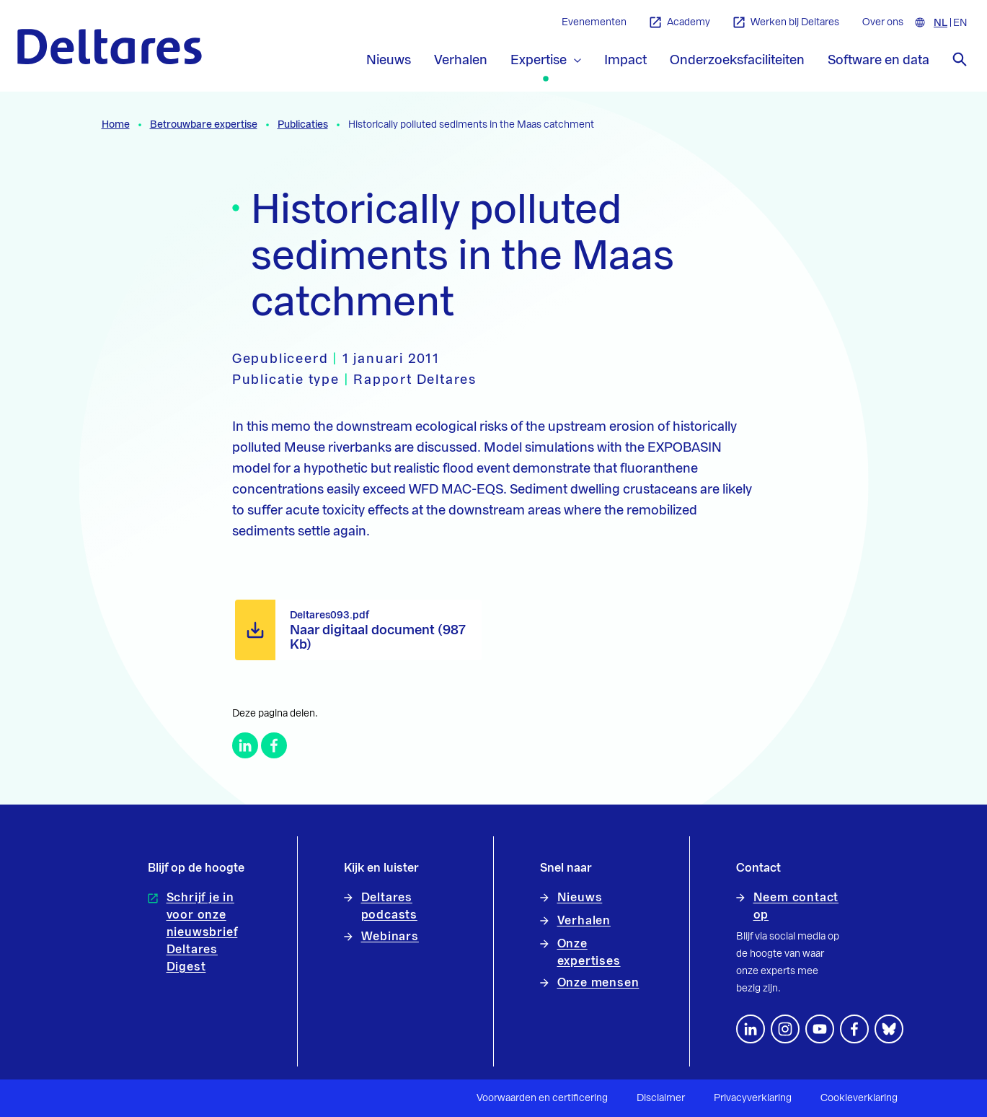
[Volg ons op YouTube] (819, 1029)
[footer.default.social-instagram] (785, 1029)
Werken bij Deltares (786, 22)
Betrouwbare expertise (203, 125)
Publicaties (303, 125)
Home (116, 125)
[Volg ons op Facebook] (854, 1029)
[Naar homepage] (109, 46)
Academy (680, 22)
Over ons (882, 22)
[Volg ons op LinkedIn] (750, 1029)
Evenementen (594, 22)
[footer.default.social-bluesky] (889, 1029)
